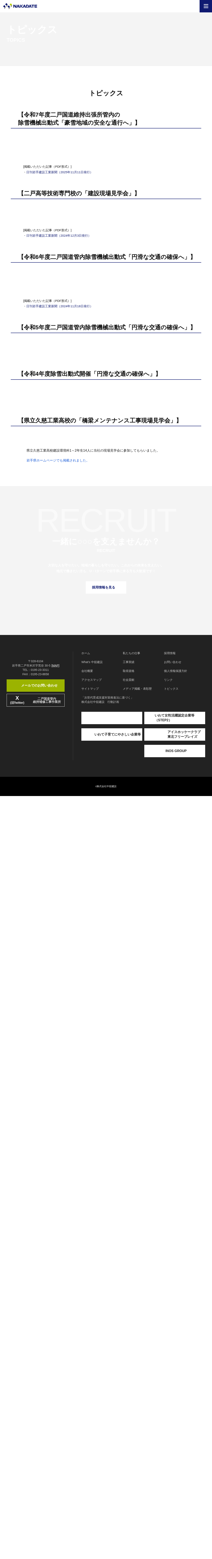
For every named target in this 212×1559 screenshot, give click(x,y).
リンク (168, 1442)
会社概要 (87, 1434)
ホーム (85, 1416)
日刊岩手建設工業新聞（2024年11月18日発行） (59, 786)
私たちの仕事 (131, 1416)
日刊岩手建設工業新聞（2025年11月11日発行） (59, 354)
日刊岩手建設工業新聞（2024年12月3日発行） (58, 545)
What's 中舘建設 (91, 1425)
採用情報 (170, 1416)
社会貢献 (128, 1442)
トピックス (171, 1451)
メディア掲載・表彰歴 (137, 1451)
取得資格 (128, 1434)
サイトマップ (90, 1451)
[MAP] (55, 1445)
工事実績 (128, 1425)
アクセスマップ (91, 1442)
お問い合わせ (172, 1425)
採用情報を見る (106, 1350)
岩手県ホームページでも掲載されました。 (57, 1223)
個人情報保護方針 (175, 1434)
